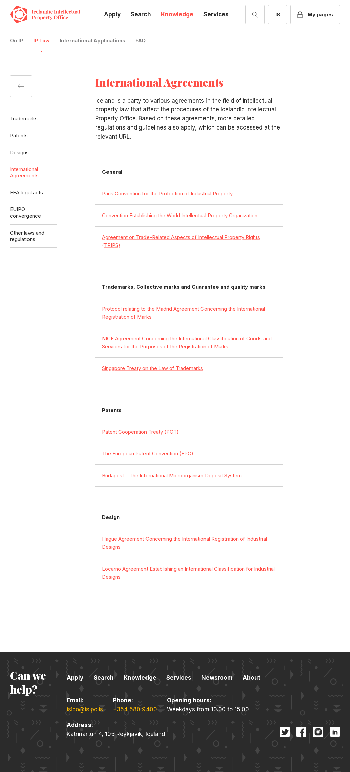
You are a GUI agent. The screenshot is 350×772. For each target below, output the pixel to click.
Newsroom (217, 677)
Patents (19, 135)
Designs (19, 152)
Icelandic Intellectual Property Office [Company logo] (50, 14)
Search (141, 14)
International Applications (92, 40)
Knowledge (177, 14)
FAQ (140, 40)
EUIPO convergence (25, 212)
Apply (112, 14)
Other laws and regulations (27, 236)
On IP (16, 40)
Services (216, 14)
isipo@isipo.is (85, 709)
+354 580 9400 (135, 709)
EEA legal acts (26, 192)
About (251, 677)
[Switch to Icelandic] (277, 14)
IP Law (41, 40)
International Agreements (24, 172)
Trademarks (24, 118)
